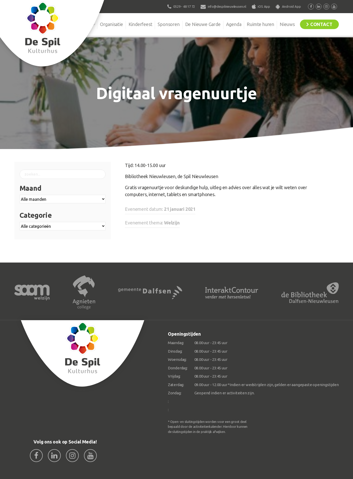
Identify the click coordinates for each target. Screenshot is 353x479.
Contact (321, 24)
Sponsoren (168, 24)
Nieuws (287, 24)
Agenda (234, 24)
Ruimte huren (260, 24)
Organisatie (111, 24)
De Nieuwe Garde (203, 24)
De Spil (84, 24)
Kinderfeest (140, 24)
